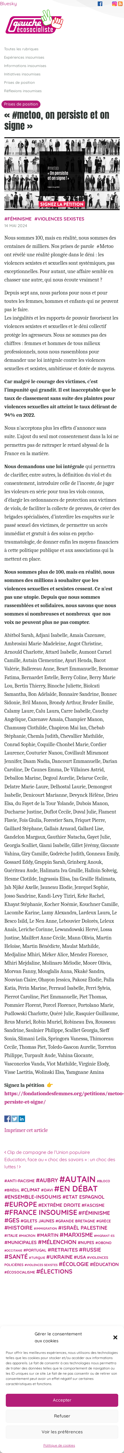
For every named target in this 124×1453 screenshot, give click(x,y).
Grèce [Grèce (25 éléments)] (105, 1221)
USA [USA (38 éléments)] (81, 1257)
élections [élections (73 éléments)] (56, 1271)
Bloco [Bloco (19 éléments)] (104, 1181)
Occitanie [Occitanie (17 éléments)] (14, 1250)
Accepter (62, 1400)
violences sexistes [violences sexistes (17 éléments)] (42, 1265)
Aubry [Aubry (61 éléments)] (49, 1180)
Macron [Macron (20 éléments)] (28, 1235)
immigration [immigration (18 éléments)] (46, 1228)
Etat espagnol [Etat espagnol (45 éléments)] (85, 1197)
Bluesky (8, 3)
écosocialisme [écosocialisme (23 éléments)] (21, 1272)
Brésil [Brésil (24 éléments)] (13, 1190)
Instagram (114, 3)
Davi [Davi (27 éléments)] (48, 1189)
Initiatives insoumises (22, 74)
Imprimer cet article (26, 1130)
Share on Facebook (7, 1118)
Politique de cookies (59, 1445)
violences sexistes (61, 219)
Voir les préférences (62, 1432)
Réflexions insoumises (23, 90)
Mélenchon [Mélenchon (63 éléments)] (59, 1242)
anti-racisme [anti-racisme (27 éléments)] (21, 1180)
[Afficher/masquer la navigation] (111, 24)
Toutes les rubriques (21, 49)
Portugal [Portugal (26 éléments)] (36, 1250)
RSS (120, 3)
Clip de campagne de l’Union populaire (47, 1152)
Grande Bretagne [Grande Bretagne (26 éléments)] (76, 1221)
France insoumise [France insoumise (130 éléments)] (43, 1212)
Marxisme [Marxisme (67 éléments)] (78, 1234)
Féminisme (20, 219)
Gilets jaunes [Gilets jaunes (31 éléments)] (38, 1221)
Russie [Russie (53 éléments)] (92, 1249)
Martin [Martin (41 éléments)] (49, 1235)
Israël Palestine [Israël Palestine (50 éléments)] (84, 1227)
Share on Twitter (14, 1118)
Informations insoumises (25, 65)
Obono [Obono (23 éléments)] (105, 1242)
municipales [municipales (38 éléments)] (22, 1242)
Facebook (100, 3)
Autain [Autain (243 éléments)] (80, 1179)
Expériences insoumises (24, 57)
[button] (115, 1337)
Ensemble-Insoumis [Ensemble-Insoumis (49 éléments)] (34, 1196)
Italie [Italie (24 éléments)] (12, 1235)
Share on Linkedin (21, 1118)
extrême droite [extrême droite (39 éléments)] (60, 1205)
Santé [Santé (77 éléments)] (18, 1256)
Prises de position (19, 82)
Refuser (62, 1416)
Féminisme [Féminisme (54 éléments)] (96, 1212)
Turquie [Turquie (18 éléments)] (38, 1258)
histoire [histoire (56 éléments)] (20, 1227)
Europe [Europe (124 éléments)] (23, 1204)
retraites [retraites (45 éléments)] (64, 1250)
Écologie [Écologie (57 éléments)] (75, 1264)
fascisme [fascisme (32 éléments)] (94, 1205)
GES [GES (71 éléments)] (13, 1220)
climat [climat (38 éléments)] (32, 1190)
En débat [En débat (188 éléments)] (79, 1188)
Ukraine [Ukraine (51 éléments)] (61, 1257)
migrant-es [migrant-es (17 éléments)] (105, 1236)
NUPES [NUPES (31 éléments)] (87, 1242)
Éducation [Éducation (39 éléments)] (106, 1264)
